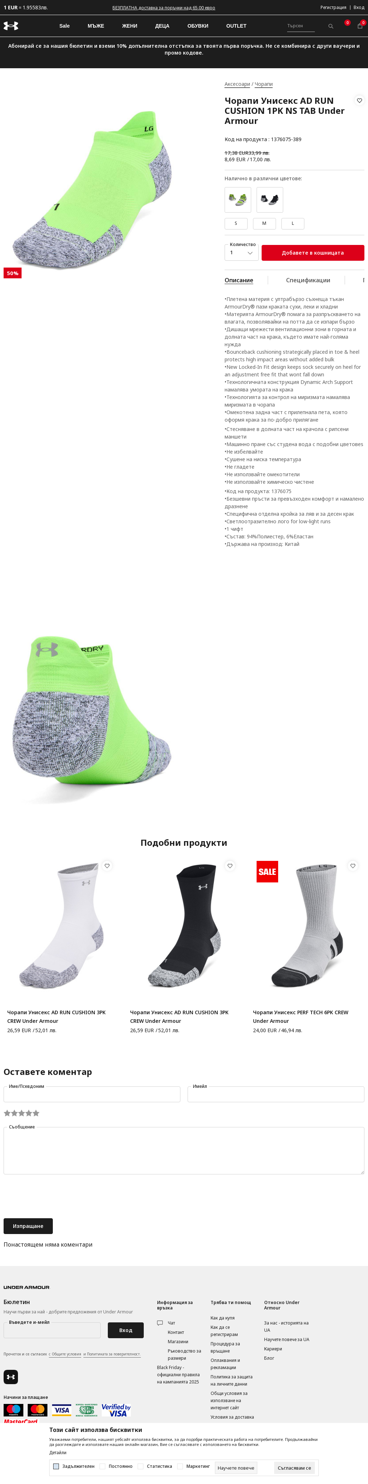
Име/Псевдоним (26, 1086)
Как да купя (223, 1318)
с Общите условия (65, 1354)
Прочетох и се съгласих (72, 1354)
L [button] (293, 223)
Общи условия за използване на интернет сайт (229, 1400)
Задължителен (79, 1466)
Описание (239, 280)
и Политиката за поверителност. (112, 1354)
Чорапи (264, 83)
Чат (171, 1323)
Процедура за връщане (225, 1347)
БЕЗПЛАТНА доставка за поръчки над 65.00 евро (163, 8)
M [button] (264, 223)
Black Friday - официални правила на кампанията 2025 (178, 1374)
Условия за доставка (232, 1417)
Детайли (57, 1453)
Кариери (273, 1349)
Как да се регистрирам (224, 1330)
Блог (269, 1358)
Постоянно (121, 1466)
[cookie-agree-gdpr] (294, 1468)
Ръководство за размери (184, 1354)
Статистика (159, 1466)
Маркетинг (198, 1466)
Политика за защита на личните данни (232, 1380)
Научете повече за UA (286, 1339)
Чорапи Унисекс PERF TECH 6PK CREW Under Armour (300, 1016)
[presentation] (58, 1197)
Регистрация (333, 7)
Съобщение (22, 1127)
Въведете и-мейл (29, 1322)
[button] (359, 120)
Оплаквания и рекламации (225, 1364)
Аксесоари (237, 83)
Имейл (200, 1086)
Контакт (176, 1332)
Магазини (178, 1342)
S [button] (236, 223)
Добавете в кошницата (313, 252)
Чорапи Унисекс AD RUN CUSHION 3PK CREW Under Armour (56, 1016)
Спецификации (308, 280)
